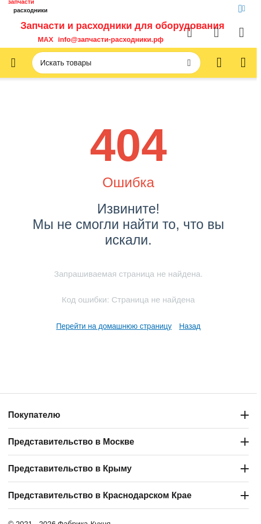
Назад (189, 326)
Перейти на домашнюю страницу (114, 326)
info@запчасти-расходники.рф (110, 39)
